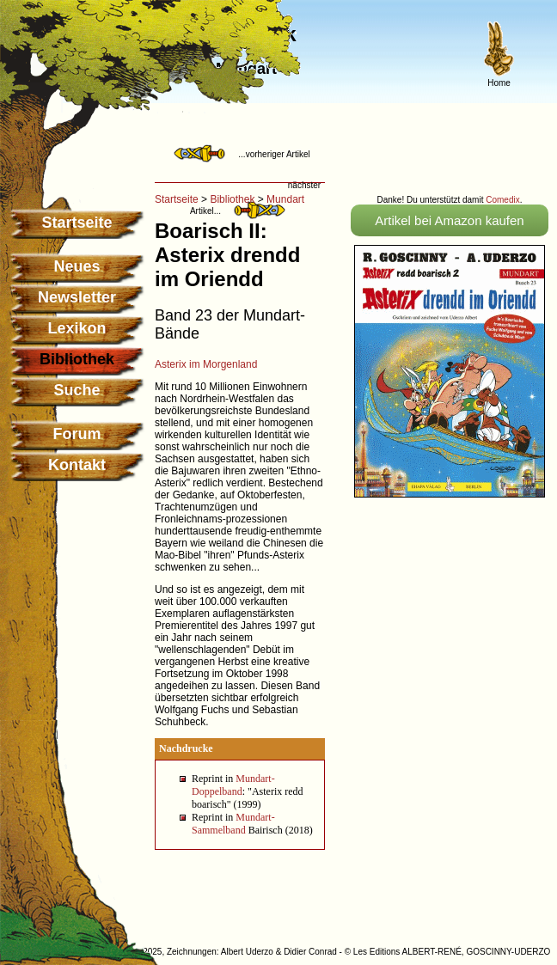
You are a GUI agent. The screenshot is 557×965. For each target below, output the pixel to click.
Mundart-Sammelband (233, 823)
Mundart (285, 199)
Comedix (502, 200)
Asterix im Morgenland (206, 364)
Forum (77, 434)
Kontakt (77, 464)
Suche (76, 390)
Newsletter (77, 297)
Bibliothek (232, 199)
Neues (76, 266)
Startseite (76, 222)
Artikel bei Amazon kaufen (449, 220)
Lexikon (76, 328)
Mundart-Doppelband (233, 785)
